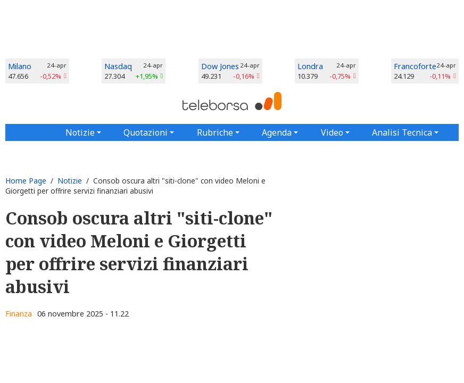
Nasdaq (118, 66)
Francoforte (415, 66)
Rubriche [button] (215, 132)
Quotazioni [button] (145, 132)
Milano (19, 66)
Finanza (18, 314)
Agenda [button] (277, 132)
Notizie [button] (80, 132)
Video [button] (332, 132)
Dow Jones (220, 66)
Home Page (25, 181)
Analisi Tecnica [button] (402, 132)
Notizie (69, 181)
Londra (310, 66)
